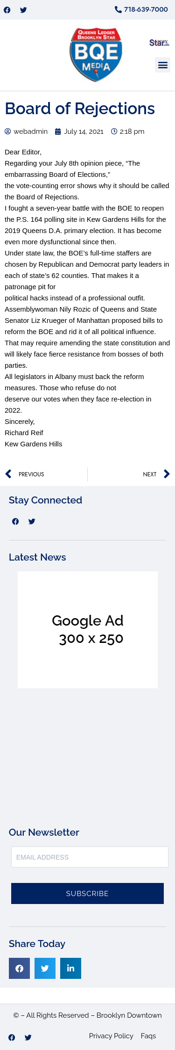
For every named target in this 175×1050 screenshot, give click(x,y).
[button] (162, 65)
